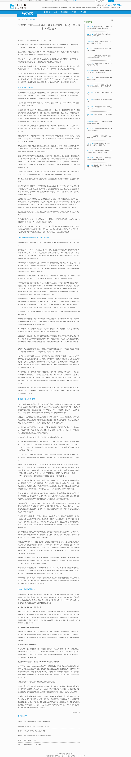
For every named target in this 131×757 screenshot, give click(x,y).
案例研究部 (64, 12)
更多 (112, 20)
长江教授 (47, 12)
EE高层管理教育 (82, 7)
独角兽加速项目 (92, 7)
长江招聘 (59, 754)
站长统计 (71, 754)
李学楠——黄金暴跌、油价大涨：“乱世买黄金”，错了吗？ (34, 726)
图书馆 (57, 1)
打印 (79, 712)
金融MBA (60, 7)
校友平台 (66, 1)
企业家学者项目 (72, 7)
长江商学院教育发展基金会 (108, 7)
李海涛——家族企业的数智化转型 (27, 740)
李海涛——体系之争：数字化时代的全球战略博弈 (31, 731)
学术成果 (83, 12)
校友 (98, 7)
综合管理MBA (52, 7)
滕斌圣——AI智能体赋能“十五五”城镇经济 (29, 745)
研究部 (74, 12)
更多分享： (75, 712)
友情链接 (65, 754)
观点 (55, 12)
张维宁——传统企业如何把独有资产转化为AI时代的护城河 (34, 721)
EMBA (65, 7)
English (75, 1)
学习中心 (48, 1)
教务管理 (38, 1)
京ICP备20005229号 (63, 756)
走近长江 (119, 7)
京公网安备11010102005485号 (77, 756)
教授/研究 (45, 7)
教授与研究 (25, 19)
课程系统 (29, 1)
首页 (21, 1)
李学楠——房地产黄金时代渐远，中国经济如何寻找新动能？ (34, 735)
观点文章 (33, 19)
